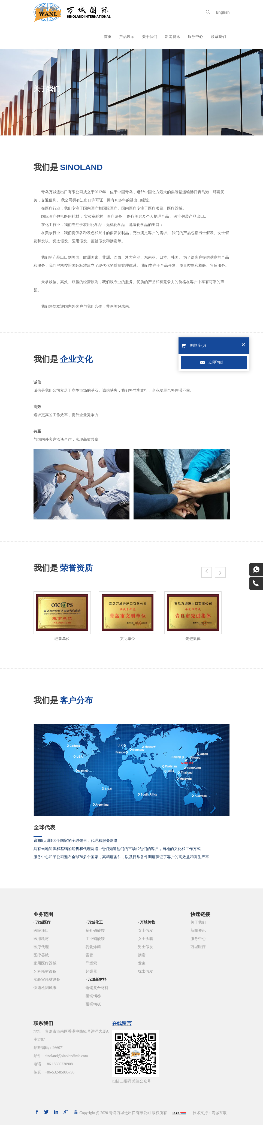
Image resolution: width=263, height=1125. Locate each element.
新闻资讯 (172, 37)
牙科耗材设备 (45, 971)
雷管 (89, 955)
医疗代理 (41, 947)
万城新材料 (97, 980)
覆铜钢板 (93, 1004)
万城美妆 (147, 922)
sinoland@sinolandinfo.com (66, 1056)
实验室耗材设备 (47, 980)
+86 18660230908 (59, 1064)
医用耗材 (41, 939)
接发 (142, 955)
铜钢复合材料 (97, 988)
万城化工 (95, 922)
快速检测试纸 (45, 988)
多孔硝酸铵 (95, 931)
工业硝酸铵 (95, 939)
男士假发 (145, 947)
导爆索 (91, 963)
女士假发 (145, 931)
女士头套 (145, 939)
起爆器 (91, 971)
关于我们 (149, 37)
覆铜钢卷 (93, 996)
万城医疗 (43, 922)
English (223, 12)
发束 (142, 963)
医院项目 (41, 931)
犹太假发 (145, 971)
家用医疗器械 (45, 963)
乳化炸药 (93, 947)
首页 (107, 37)
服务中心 (195, 37)
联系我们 (218, 37)
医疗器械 (41, 955)
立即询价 (216, 362)
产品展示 (126, 37)
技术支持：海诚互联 (210, 1113)
